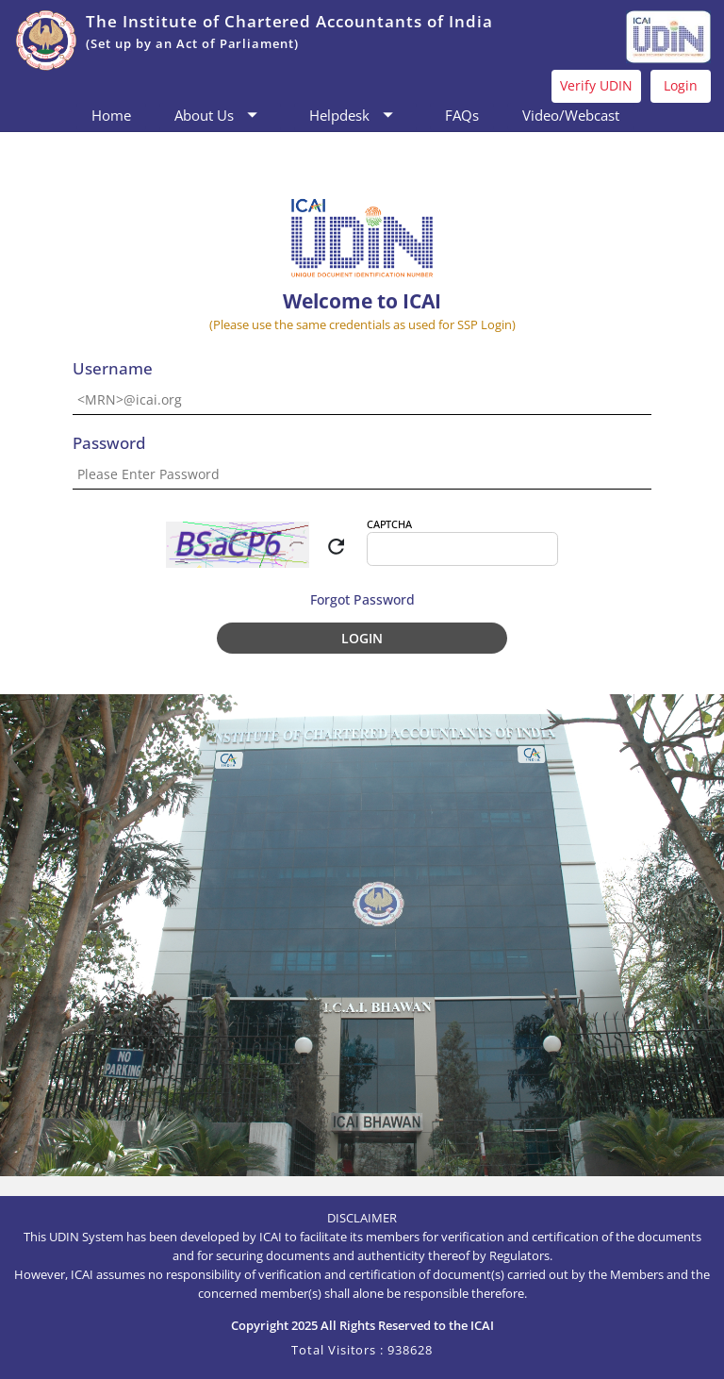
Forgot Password (362, 599)
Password (109, 444)
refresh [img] (336, 546)
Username (113, 369)
